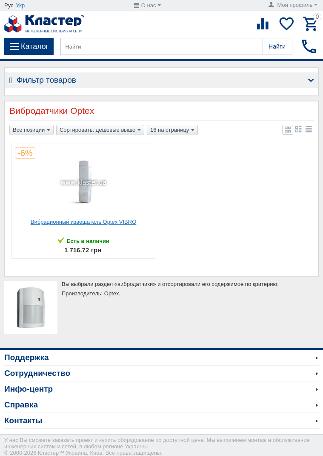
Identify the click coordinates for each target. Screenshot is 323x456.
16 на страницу (172, 130)
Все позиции (31, 130)
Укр (20, 5)
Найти (277, 46)
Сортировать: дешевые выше (100, 130)
